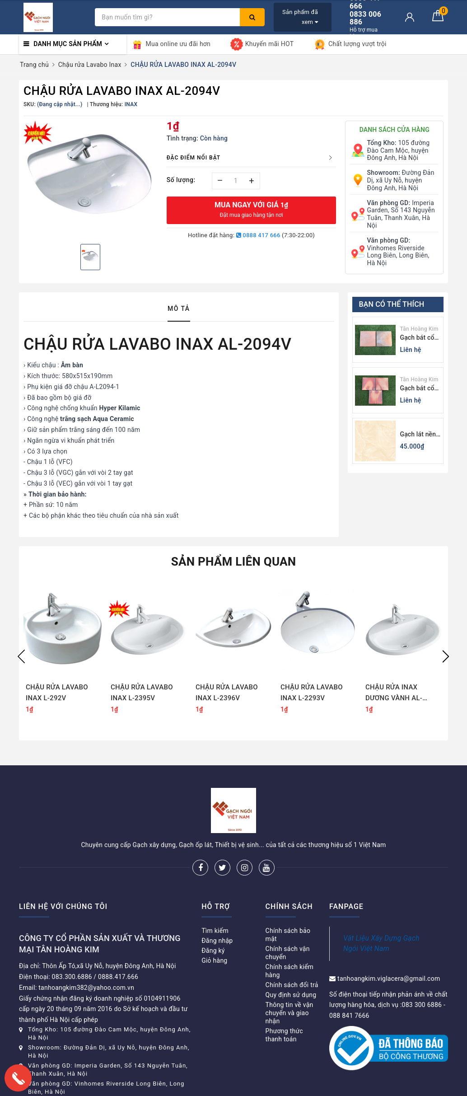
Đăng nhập (217, 940)
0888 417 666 (258, 235)
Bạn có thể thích (392, 304)
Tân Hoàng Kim (419, 329)
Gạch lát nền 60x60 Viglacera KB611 (418, 435)
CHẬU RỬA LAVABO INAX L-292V (57, 692)
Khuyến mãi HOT (262, 44)
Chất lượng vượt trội (350, 44)
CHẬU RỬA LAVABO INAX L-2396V (227, 692)
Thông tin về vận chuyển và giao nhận (289, 1013)
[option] (90, 179)
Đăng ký (213, 950)
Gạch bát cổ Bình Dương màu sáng (417, 388)
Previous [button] (21, 656)
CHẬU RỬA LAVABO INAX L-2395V (142, 692)
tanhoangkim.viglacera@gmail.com (388, 978)
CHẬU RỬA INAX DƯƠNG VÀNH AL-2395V (393, 692)
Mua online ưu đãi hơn (171, 44)
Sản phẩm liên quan (233, 561)
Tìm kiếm (215, 930)
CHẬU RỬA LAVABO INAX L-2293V (311, 692)
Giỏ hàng (214, 960)
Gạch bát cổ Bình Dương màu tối (417, 338)
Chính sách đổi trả (292, 984)
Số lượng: (181, 179)
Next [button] (446, 656)
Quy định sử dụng (291, 994)
